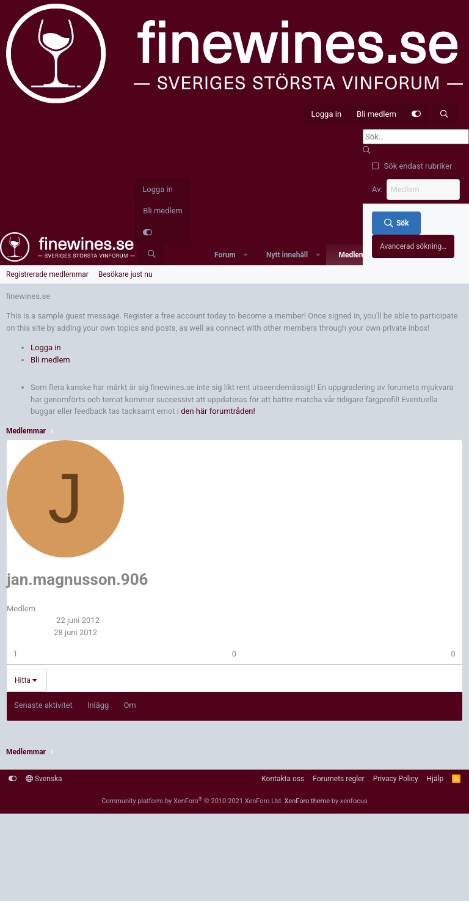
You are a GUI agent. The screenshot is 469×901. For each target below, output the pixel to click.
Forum (225, 255)
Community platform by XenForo (192, 801)
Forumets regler (338, 778)
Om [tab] (129, 705)
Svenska (44, 778)
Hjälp (435, 778)
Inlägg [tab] (98, 705)
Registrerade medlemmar (47, 274)
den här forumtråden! (218, 411)
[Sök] (444, 114)
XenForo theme (307, 801)
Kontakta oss (282, 778)
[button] (245, 255)
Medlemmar (358, 255)
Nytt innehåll (287, 255)
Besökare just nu (125, 274)
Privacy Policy (395, 778)
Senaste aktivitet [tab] (43, 705)
